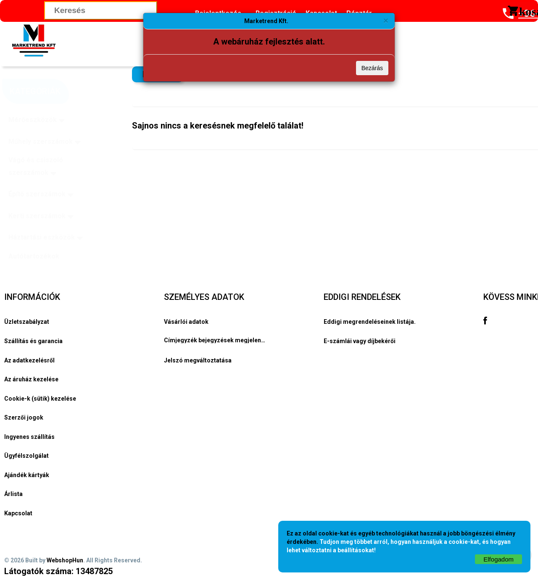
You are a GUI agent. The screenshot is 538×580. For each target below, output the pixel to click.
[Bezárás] (385, 20)
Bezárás (372, 68)
